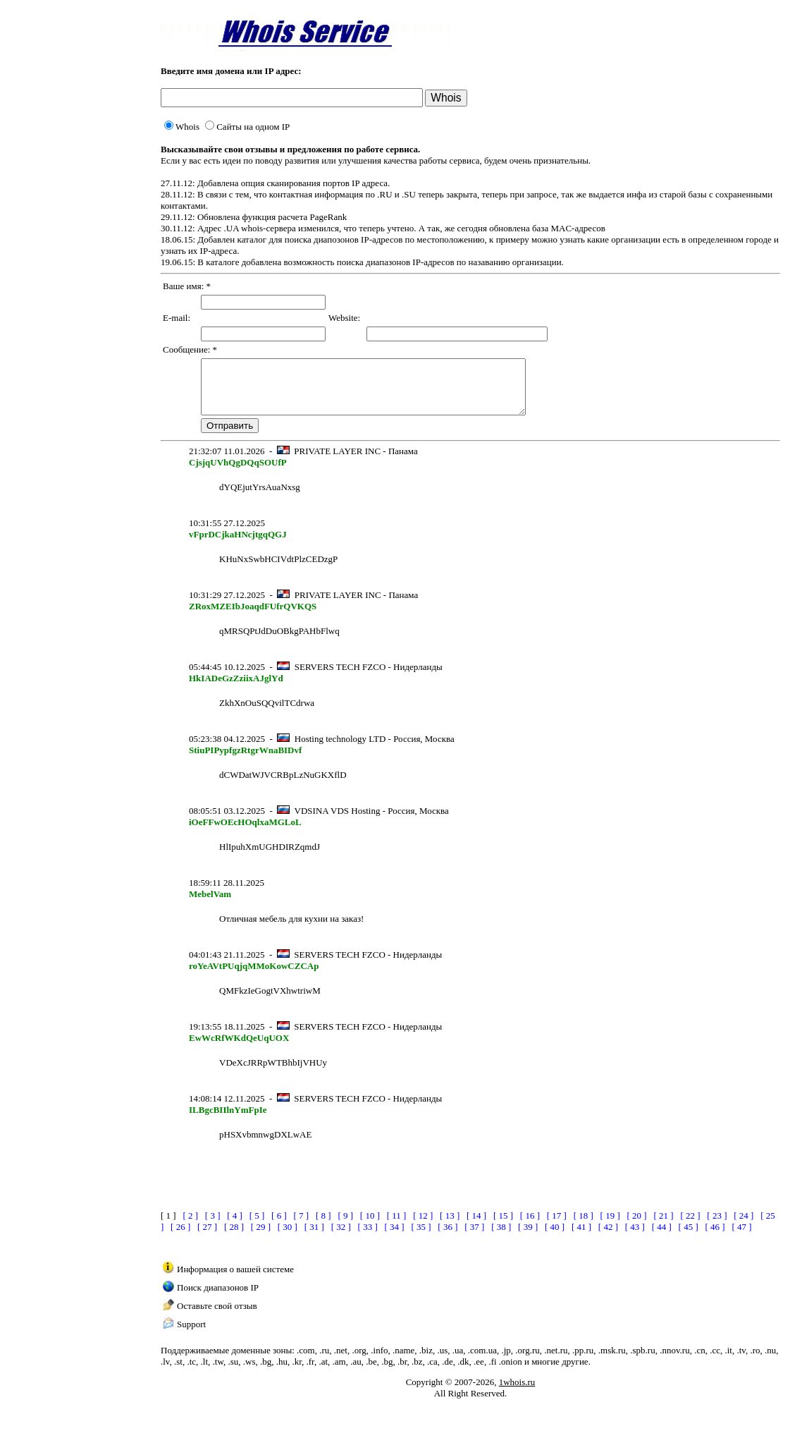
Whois (181, 126)
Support (191, 1334)
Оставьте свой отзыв (217, 1316)
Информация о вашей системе (235, 1279)
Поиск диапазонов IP (218, 1298)
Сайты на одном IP (247, 126)
